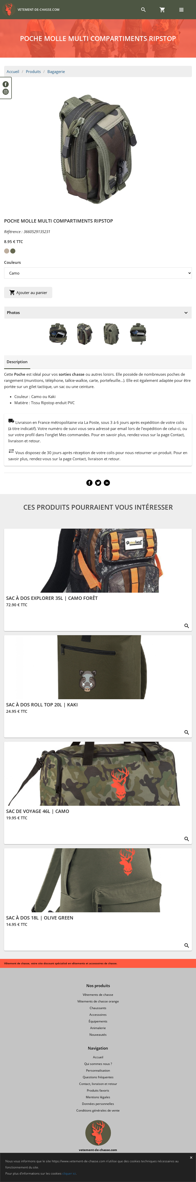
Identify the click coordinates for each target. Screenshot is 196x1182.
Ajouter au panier (28, 292)
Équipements (98, 1021)
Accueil (13, 71)
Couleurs (12, 262)
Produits (33, 71)
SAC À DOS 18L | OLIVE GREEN (39, 918)
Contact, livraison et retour (98, 1084)
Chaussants (98, 1008)
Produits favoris (98, 1090)
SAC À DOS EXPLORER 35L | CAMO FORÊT (52, 598)
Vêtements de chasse (98, 994)
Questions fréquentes (98, 1077)
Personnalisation (98, 1070)
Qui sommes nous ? (98, 1064)
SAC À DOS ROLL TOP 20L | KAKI (42, 705)
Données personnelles (98, 1104)
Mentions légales (98, 1097)
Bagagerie (56, 71)
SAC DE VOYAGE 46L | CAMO (37, 811)
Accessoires (98, 1014)
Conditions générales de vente (98, 1110)
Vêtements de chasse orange (98, 1001)
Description (17, 361)
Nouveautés (98, 1034)
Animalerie (98, 1028)
